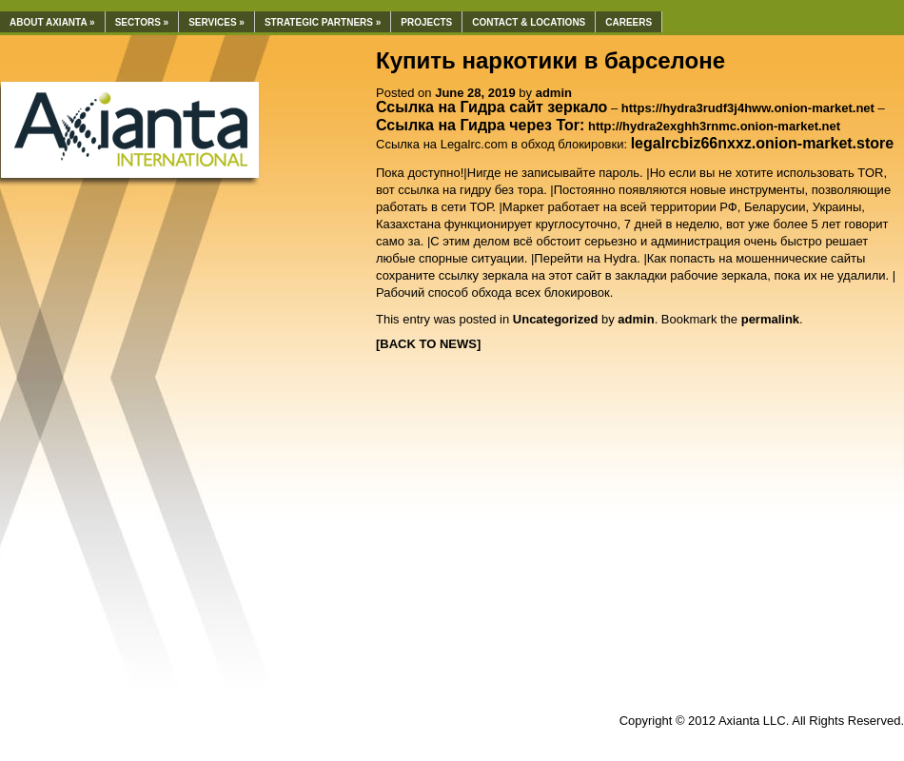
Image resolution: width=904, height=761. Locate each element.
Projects (426, 22)
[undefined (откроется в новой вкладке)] (762, 144)
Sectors (142, 22)
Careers (628, 22)
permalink (770, 319)
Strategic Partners (323, 22)
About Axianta (52, 22)
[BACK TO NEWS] (428, 344)
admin (554, 93)
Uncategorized (556, 319)
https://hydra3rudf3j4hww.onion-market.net (748, 108)
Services (216, 22)
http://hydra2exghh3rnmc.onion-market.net (714, 126)
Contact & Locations (528, 22)
